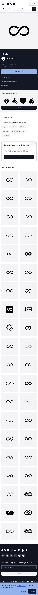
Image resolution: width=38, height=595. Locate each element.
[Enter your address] (19, 567)
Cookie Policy (21, 585)
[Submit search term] (34, 9)
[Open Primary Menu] (3, 4)
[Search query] (19, 151)
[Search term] (20, 9)
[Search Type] (4, 9)
